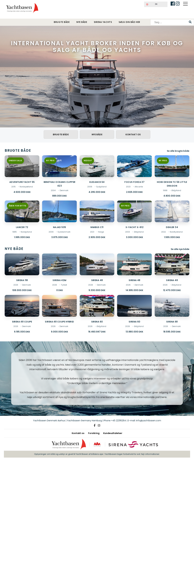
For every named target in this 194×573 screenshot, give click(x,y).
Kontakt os (133, 134)
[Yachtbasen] (68, 444)
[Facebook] (94, 425)
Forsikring (93, 433)
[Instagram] (99, 425)
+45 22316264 (118, 420)
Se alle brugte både (178, 150)
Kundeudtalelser (112, 433)
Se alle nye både (180, 249)
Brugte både (62, 22)
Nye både (81, 22)
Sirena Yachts (103, 22)
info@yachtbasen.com (148, 420)
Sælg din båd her (129, 22)
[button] (155, 4)
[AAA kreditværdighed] (97, 444)
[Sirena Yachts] (133, 444)
